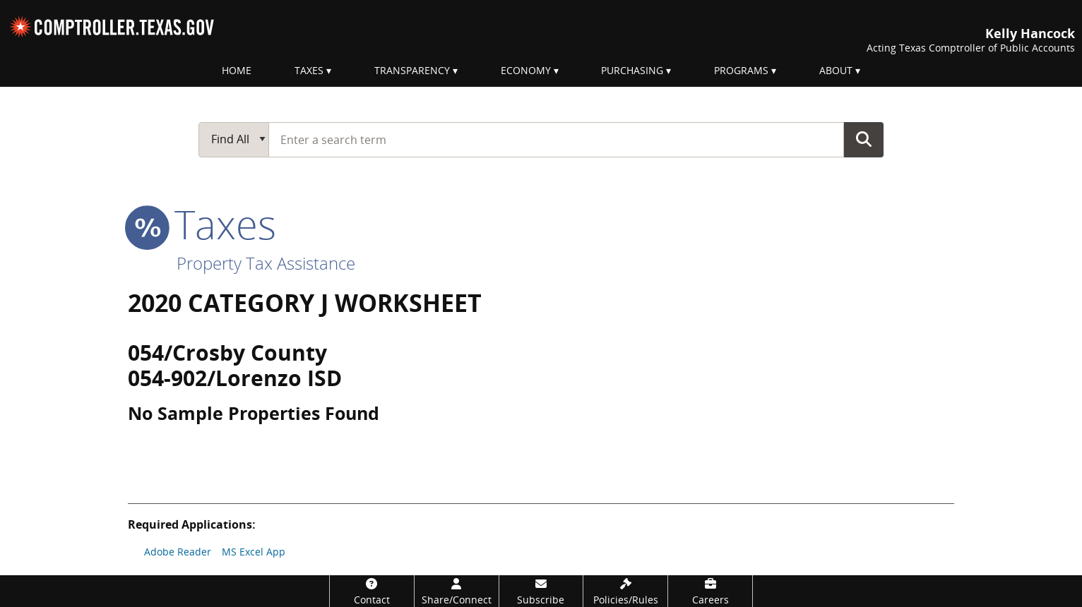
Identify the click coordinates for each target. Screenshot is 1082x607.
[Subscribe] (541, 591)
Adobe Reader (177, 551)
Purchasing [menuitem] (632, 70)
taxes (202, 224)
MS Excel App (253, 551)
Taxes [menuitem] (309, 70)
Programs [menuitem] (741, 70)
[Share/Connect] (457, 591)
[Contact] (372, 591)
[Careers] (710, 591)
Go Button (864, 139)
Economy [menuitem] (526, 70)
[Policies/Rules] (625, 591)
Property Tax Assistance (266, 263)
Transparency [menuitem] (412, 70)
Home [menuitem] (236, 70)
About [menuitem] (835, 70)
